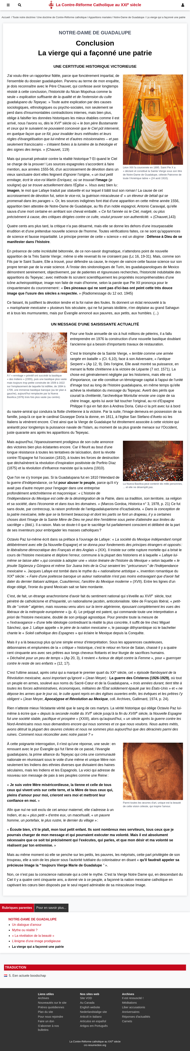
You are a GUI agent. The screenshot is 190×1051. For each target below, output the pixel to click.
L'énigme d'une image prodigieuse (36, 941)
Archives (43, 998)
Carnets (127, 1021)
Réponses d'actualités (136, 1016)
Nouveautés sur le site (52, 1002)
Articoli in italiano (91, 1016)
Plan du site (45, 1011)
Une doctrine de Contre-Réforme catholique (62, 17)
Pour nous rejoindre (50, 1016)
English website (90, 1007)
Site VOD (86, 998)
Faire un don (46, 1021)
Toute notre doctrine (23, 17)
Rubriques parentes (17, 907)
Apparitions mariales (100, 17)
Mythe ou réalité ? (24, 930)
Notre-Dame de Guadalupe (129, 17)
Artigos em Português (94, 1025)
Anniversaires (131, 1011)
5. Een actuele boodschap (27, 975)
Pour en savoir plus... (51, 907)
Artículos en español (93, 1021)
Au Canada (87, 1002)
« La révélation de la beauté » (33, 935)
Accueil (6, 17)
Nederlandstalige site (93, 1011)
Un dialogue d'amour (26, 924)
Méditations (129, 1002)
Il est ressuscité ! (133, 998)
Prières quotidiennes (51, 1007)
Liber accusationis (133, 1007)
